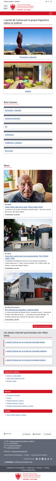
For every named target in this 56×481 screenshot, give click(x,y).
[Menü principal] (6, 7)
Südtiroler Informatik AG (19, 451)
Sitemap (8, 433)
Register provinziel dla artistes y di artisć (20, 406)
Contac (26, 455)
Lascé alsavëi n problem (38, 455)
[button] (37, 459)
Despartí (26, 434)
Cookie (46, 468)
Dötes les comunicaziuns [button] (42, 326)
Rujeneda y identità (13, 110)
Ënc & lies (9, 151)
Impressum (30, 468)
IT (48, 1)
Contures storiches (12, 118)
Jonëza (28, 91)
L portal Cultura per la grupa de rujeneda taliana (25, 360)
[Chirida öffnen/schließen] (50, 13)
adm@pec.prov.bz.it (13, 448)
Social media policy (28, 470)
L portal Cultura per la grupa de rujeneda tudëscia (26, 351)
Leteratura (9, 134)
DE (51, 1)
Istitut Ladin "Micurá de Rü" (16, 378)
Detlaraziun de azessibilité (15, 468)
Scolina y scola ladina (14, 376)
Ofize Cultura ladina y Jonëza (16, 415)
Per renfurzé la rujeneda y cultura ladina (22, 310)
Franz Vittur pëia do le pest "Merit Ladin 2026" (24, 207)
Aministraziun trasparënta (13, 455)
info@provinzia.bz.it (15, 445)
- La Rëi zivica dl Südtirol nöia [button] (18, 462)
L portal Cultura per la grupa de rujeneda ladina (25, 342)
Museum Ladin (11, 381)
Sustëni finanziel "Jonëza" (15, 403)
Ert (6, 126)
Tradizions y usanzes (13, 142)
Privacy (39, 468)
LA (46, 1)
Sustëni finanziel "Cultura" (15, 400)
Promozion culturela (28, 57)
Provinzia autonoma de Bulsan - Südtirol (21, 441)
